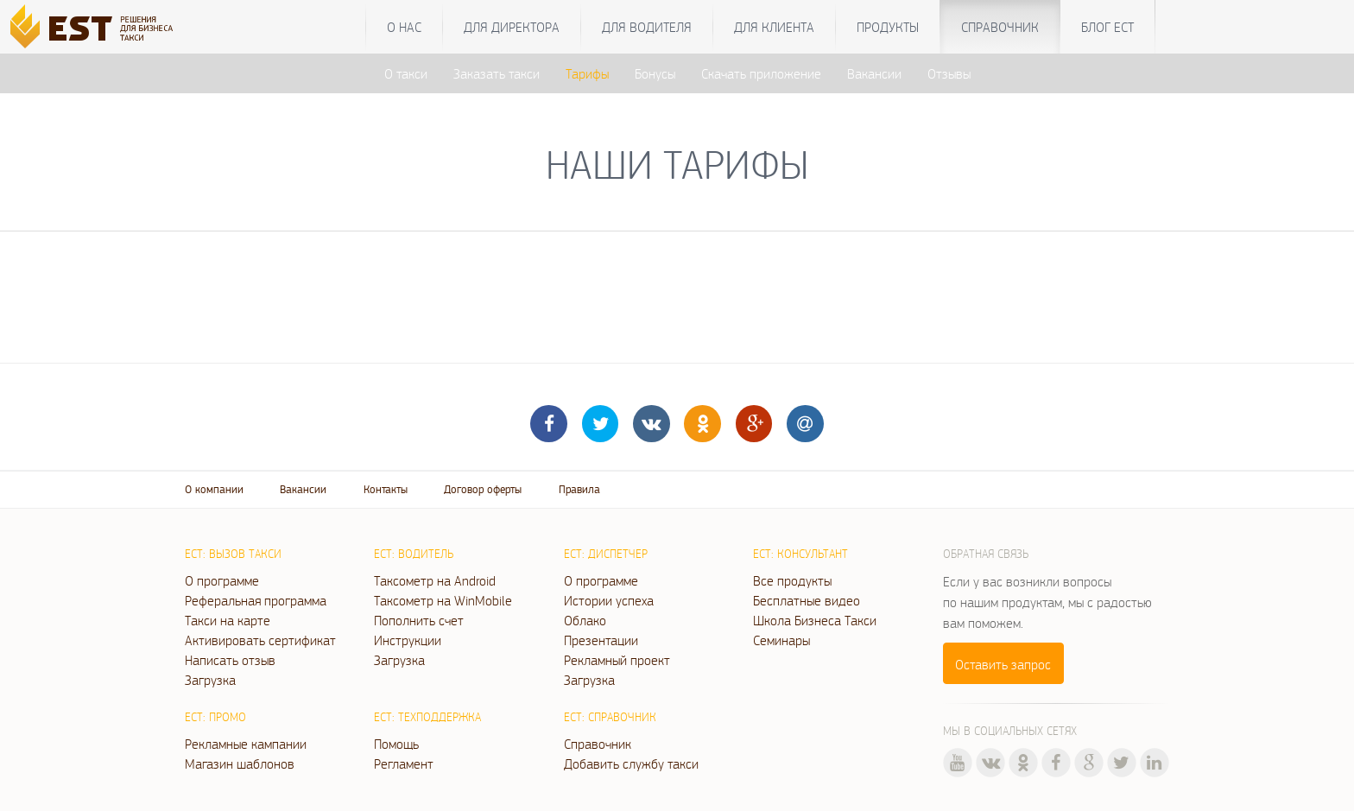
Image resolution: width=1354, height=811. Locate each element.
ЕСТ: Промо (215, 717)
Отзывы (949, 73)
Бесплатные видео (806, 600)
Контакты (386, 489)
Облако (585, 620)
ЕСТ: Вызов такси (233, 553)
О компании (214, 489)
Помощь (396, 743)
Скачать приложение (761, 73)
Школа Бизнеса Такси (814, 620)
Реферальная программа (255, 600)
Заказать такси (496, 73)
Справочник (1000, 26)
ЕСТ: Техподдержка (427, 717)
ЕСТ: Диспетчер (606, 553)
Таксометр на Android (435, 580)
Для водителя (647, 26)
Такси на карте (227, 620)
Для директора (512, 26)
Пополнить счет (419, 620)
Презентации (601, 640)
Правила (579, 489)
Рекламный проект (617, 659)
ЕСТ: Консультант (800, 553)
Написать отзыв (230, 659)
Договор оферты (483, 489)
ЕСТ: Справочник (610, 717)
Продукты (888, 26)
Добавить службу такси (631, 763)
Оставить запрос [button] (1003, 664)
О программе (222, 580)
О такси (405, 73)
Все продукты (792, 580)
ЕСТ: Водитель (413, 553)
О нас (404, 26)
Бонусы (655, 73)
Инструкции (407, 640)
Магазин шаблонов (239, 763)
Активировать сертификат (260, 640)
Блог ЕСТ (1107, 26)
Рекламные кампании (246, 743)
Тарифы (587, 73)
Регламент (403, 763)
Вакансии (874, 73)
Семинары (781, 640)
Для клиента (774, 26)
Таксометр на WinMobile (443, 600)
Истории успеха (609, 600)
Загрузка (210, 679)
